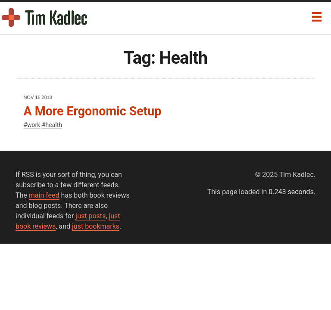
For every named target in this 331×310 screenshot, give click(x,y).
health (54, 124)
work (33, 124)
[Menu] (316, 17)
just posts (90, 216)
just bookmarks (95, 226)
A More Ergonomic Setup (92, 111)
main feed (44, 195)
